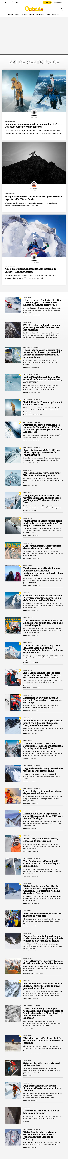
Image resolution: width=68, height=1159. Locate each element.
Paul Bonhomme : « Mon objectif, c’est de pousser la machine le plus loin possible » (41, 863)
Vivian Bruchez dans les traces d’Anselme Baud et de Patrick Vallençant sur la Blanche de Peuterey (39, 1136)
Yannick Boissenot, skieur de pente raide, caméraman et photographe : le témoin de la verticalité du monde (43, 938)
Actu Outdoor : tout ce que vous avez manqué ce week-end (42, 914)
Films (48, 14)
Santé (17, 14)
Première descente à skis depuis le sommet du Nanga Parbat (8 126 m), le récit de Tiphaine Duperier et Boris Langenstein (42, 428)
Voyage (24, 14)
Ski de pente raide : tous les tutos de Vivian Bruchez (42, 1064)
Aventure (10, 14)
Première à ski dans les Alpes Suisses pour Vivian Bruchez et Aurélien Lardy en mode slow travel (42, 723)
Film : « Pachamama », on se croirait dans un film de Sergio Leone (42, 547)
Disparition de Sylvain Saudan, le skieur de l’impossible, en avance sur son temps (42, 700)
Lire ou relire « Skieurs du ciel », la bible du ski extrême (41, 1112)
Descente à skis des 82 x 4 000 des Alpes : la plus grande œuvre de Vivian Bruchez (41, 452)
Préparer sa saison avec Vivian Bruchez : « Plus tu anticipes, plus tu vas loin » (42, 1088)
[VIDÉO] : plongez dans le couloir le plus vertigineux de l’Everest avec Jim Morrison (41, 327)
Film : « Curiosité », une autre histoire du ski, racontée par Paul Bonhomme (43, 962)
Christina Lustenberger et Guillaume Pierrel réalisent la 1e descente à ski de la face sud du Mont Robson (43, 598)
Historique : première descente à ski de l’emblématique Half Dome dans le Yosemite (43, 1040)
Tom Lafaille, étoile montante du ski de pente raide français (42, 792)
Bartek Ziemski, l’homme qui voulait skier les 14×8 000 (42, 403)
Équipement (40, 14)
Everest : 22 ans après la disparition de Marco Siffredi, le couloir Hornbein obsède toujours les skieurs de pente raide (43, 649)
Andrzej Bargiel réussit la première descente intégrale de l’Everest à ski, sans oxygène (42, 379)
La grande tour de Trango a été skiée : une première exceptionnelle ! (43, 769)
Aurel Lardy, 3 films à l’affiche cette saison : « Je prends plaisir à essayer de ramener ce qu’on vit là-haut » (42, 675)
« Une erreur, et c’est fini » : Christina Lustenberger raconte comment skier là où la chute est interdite (42, 302)
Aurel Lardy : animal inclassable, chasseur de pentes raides (40, 840)
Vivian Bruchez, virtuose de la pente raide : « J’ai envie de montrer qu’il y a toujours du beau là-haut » (43, 523)
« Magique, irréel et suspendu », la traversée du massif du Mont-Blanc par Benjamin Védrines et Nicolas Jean (42, 499)
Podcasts (55, 14)
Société (31, 14)
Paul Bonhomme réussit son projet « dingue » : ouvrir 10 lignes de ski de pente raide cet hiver (42, 986)
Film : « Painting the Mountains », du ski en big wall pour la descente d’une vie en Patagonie (43, 623)
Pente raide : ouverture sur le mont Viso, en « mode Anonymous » (41, 474)
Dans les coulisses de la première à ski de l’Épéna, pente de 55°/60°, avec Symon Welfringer (43, 816)
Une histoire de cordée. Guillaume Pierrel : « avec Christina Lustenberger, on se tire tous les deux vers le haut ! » (43, 572)
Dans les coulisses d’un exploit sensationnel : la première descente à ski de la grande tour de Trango (43, 746)
